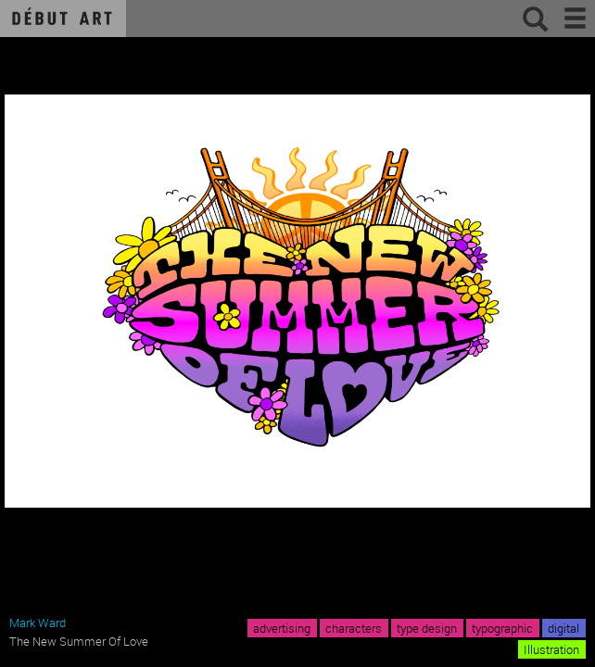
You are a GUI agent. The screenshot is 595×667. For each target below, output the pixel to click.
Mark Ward (37, 622)
